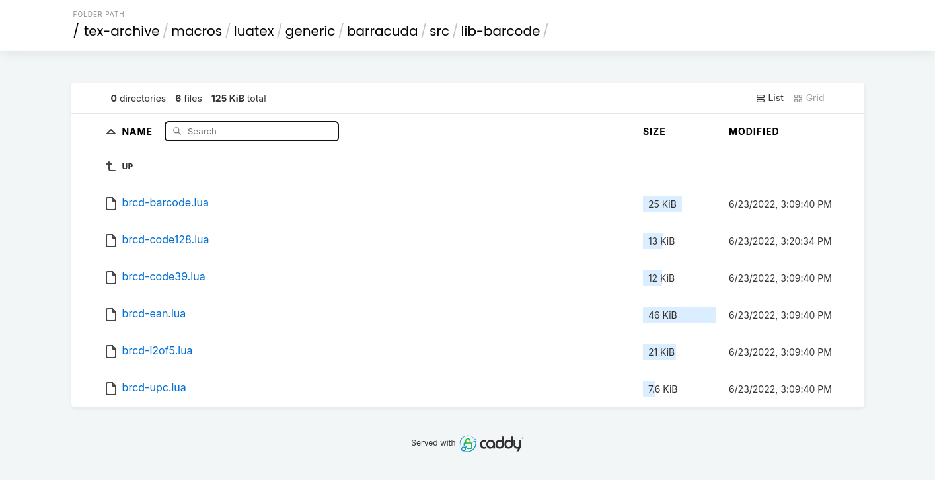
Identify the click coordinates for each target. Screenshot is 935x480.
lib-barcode (501, 31)
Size (654, 131)
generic (310, 31)
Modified (754, 131)
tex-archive (122, 31)
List (769, 98)
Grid (809, 98)
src (439, 31)
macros (196, 31)
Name (138, 130)
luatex (254, 31)
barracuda (382, 31)
